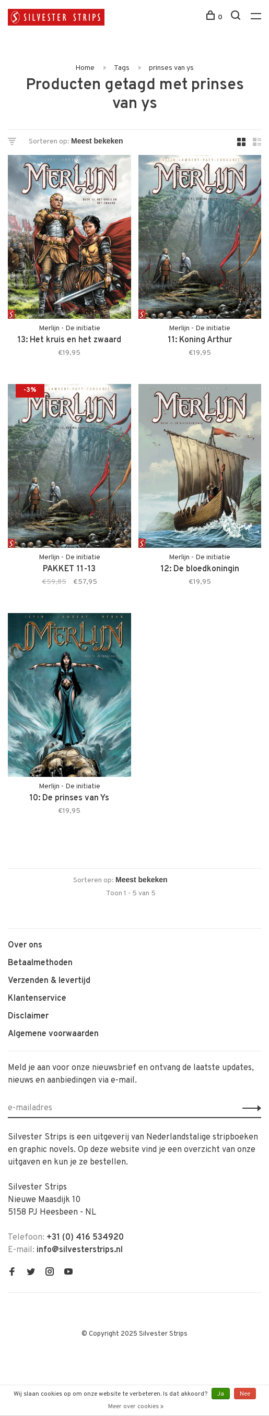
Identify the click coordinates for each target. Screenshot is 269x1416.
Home (85, 68)
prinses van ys (171, 68)
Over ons (25, 945)
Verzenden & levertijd (49, 981)
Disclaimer (28, 1016)
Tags (122, 68)
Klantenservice (37, 998)
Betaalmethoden (40, 963)
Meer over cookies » (135, 1406)
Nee (245, 1394)
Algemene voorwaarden (53, 1034)
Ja (220, 1394)
